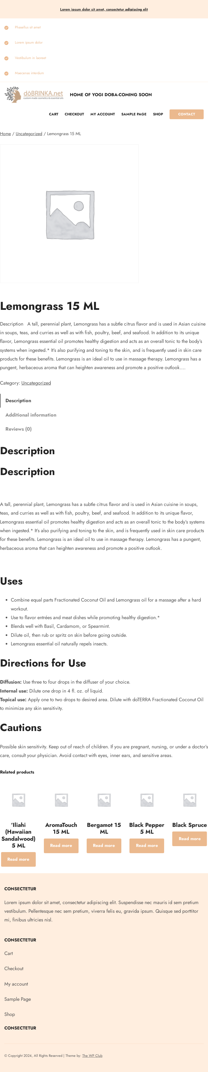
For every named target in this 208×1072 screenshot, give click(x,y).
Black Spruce (189, 824)
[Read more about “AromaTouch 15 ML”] (61, 846)
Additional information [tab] (30, 414)
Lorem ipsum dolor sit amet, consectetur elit (104, 9)
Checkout (74, 114)
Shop (158, 114)
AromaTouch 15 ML (61, 828)
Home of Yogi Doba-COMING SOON (111, 95)
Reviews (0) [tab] (18, 429)
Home (5, 134)
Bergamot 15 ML (104, 828)
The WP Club (92, 1055)
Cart (53, 114)
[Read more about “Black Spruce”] (189, 838)
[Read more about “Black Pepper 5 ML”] (146, 846)
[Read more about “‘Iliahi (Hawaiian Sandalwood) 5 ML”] (18, 859)
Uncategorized (29, 134)
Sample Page (134, 114)
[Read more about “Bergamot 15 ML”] (104, 846)
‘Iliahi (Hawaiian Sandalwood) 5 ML (18, 835)
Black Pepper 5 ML (146, 828)
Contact (186, 114)
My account (102, 114)
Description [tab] (18, 400)
